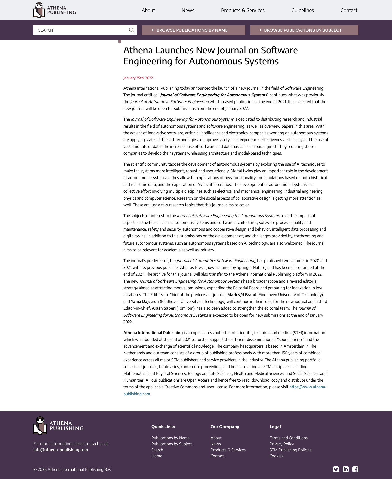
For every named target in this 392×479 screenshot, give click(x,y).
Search (157, 449)
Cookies (276, 455)
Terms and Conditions (289, 437)
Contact (349, 10)
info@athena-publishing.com (61, 449)
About (148, 10)
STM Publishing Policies (291, 449)
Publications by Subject (172, 443)
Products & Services (243, 10)
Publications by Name (171, 437)
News (188, 10)
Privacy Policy (282, 443)
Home (157, 455)
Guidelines (303, 10)
